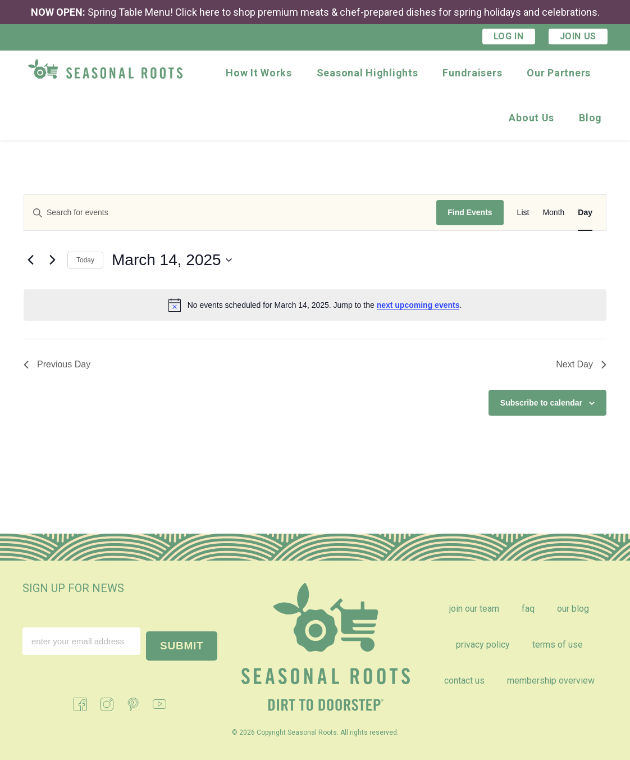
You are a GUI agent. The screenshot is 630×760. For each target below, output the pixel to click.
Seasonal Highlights (367, 73)
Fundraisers (472, 73)
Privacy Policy (483, 644)
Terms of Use (557, 644)
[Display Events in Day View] (585, 212)
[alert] (315, 305)
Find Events (470, 212)
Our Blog (573, 608)
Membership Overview (551, 680)
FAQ (528, 608)
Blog (590, 118)
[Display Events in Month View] (553, 212)
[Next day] (52, 260)
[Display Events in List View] (523, 212)
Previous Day (57, 364)
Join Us (578, 36)
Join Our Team (474, 608)
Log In (509, 36)
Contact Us (464, 680)
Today (85, 260)
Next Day (581, 364)
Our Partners (559, 73)
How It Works (259, 73)
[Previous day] (30, 260)
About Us (531, 118)
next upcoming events (418, 305)
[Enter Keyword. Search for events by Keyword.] (230, 212)
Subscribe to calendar (541, 402)
